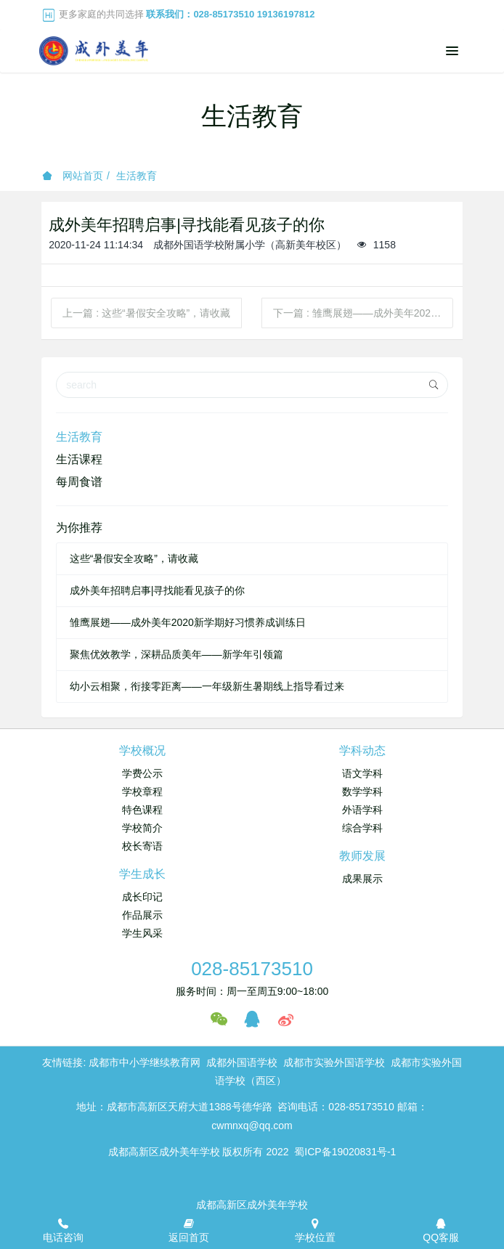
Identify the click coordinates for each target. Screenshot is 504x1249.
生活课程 (79, 459)
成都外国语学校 (241, 1062)
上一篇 (146, 313)
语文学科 (362, 773)
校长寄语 (142, 846)
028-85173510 (252, 969)
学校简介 (142, 828)
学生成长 (142, 874)
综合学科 (362, 828)
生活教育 (136, 176)
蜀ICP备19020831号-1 (345, 1152)
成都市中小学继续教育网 (144, 1062)
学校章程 (142, 791)
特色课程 (142, 809)
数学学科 (362, 791)
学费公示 (142, 773)
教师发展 (362, 856)
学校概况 (142, 750)
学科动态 (362, 750)
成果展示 (362, 878)
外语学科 (362, 809)
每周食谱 (79, 482)
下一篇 (363, 313)
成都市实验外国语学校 (334, 1062)
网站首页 (72, 176)
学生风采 (142, 933)
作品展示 (142, 915)
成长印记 (142, 897)
